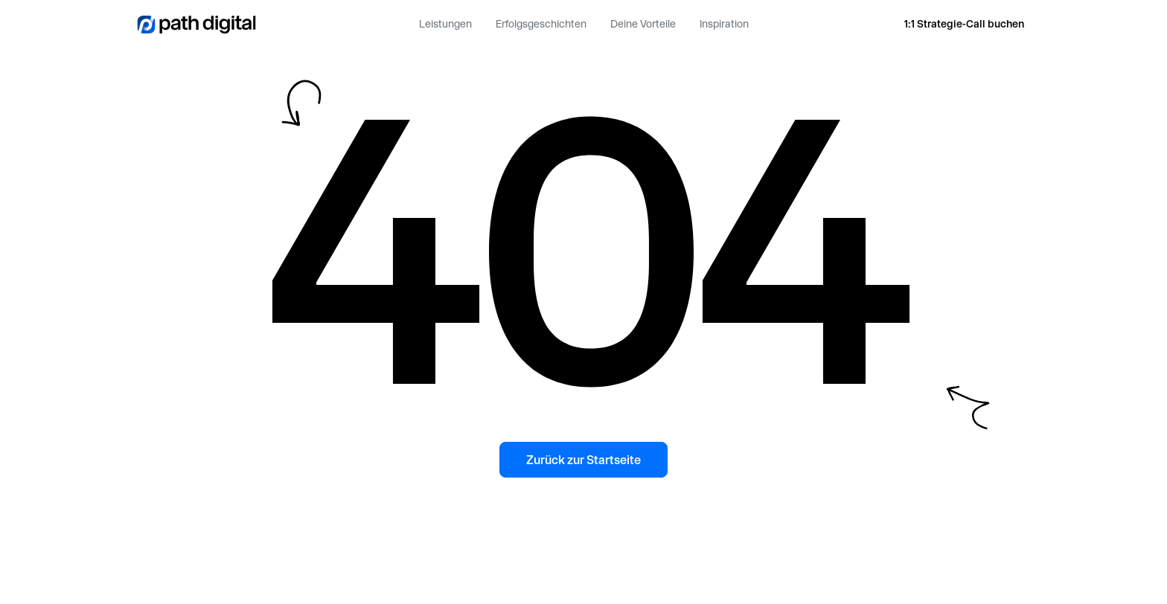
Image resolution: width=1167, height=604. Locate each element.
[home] (196, 23)
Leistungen (445, 24)
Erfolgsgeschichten (541, 24)
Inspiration (724, 24)
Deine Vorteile (643, 24)
